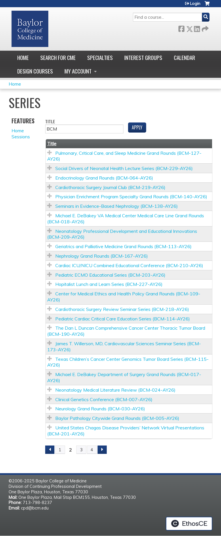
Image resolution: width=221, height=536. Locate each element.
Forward (204, 27)
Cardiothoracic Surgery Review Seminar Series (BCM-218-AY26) (122, 309)
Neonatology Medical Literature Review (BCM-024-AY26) (115, 390)
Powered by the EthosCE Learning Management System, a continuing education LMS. (189, 524)
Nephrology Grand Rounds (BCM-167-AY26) (101, 256)
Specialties (100, 57)
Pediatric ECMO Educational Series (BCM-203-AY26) (110, 275)
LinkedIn (197, 27)
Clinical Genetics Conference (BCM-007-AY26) (104, 399)
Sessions (21, 136)
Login (195, 3)
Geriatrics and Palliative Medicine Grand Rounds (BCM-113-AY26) (123, 246)
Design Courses (35, 71)
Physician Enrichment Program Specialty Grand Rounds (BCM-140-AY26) (131, 196)
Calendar (184, 57)
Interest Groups (143, 57)
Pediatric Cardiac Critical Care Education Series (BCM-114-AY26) (122, 319)
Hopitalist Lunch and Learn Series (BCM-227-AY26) (109, 284)
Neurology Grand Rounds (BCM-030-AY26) (100, 409)
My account (78, 71)
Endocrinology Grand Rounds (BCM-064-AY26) (104, 178)
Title (50, 121)
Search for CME (58, 57)
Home (23, 57)
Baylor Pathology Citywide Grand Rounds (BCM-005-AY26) (117, 418)
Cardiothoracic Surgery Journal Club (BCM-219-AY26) (110, 187)
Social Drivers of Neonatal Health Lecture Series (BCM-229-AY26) (124, 168)
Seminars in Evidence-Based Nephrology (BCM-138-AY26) (116, 206)
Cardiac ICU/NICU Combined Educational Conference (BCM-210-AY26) (129, 265)
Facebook (181, 27)
